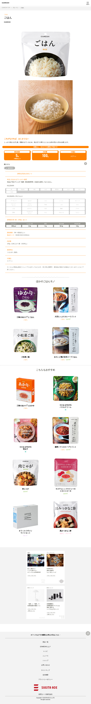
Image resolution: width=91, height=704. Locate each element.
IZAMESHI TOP (6, 7)
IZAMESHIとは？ (45, 646)
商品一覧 (15, 7)
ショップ (45, 660)
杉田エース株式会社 (45, 694)
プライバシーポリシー (45, 679)
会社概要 (45, 675)
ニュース (45, 656)
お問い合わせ (45, 665)
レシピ (45, 651)
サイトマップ (45, 670)
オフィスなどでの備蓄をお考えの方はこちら (45, 635)
